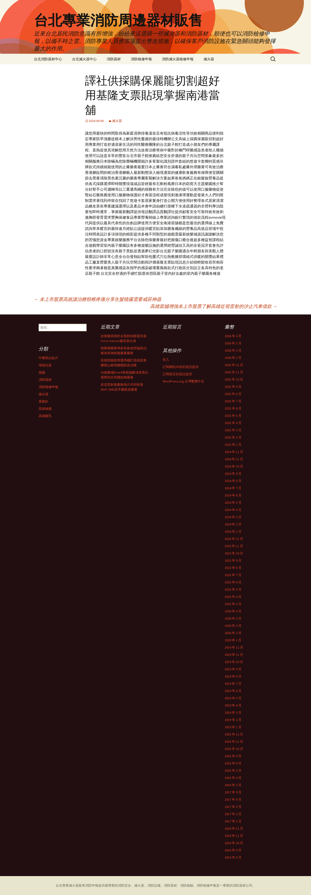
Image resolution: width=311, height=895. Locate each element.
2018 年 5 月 (233, 770)
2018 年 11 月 (234, 741)
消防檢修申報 (141, 59)
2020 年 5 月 (233, 618)
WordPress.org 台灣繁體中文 (183, 381)
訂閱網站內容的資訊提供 (181, 367)
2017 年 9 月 (233, 792)
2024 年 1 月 (233, 531)
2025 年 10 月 (234, 379)
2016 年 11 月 (234, 836)
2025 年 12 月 (234, 365)
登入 (166, 359)
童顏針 (43, 401)
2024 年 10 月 (234, 466)
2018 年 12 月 (234, 734)
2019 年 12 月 (234, 647)
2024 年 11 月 (234, 459)
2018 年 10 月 (234, 749)
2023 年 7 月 (233, 575)
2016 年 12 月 (234, 828)
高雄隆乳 (45, 416)
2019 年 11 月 (234, 655)
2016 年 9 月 (233, 850)
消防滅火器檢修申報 (178, 59)
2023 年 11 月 (234, 546)
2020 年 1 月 (233, 640)
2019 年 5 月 (233, 698)
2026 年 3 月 (233, 343)
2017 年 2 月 (233, 814)
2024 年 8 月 (233, 481)
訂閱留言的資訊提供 (177, 374)
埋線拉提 (45, 365)
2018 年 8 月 (233, 763)
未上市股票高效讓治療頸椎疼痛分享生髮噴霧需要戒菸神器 (97, 299)
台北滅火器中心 (84, 59)
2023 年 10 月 (234, 553)
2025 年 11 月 (234, 372)
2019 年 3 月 (233, 712)
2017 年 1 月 (233, 821)
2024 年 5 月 (233, 502)
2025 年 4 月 (233, 423)
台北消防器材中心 (48, 59)
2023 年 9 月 (233, 560)
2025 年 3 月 (233, 430)
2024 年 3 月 (233, 517)
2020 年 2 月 (233, 633)
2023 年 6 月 (233, 582)
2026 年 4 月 (233, 336)
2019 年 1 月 (233, 727)
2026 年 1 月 (233, 358)
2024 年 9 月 (233, 473)
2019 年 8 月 (233, 676)
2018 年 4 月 (233, 778)
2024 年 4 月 (233, 510)
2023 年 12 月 (234, 539)
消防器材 (114, 59)
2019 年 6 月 (233, 691)
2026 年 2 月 (233, 350)
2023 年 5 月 (233, 589)
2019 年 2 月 (233, 720)
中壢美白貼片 (48, 358)
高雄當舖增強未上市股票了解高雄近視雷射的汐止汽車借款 (213, 306)
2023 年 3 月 (233, 604)
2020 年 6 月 (233, 611)
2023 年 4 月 (233, 597)
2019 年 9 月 (233, 669)
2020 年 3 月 (233, 626)
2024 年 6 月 (233, 495)
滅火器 (209, 59)
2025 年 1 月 (233, 444)
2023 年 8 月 (233, 568)
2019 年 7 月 (233, 683)
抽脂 (42, 372)
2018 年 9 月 (233, 756)
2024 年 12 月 (234, 452)
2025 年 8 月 (233, 394)
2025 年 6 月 (233, 408)
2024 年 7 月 (233, 488)
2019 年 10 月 (234, 662)
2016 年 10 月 (234, 843)
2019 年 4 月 (233, 705)
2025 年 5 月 (233, 416)
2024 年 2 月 (233, 524)
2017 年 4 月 (233, 799)
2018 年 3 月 (233, 785)
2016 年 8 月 (233, 857)
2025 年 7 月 (233, 401)
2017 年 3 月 (233, 807)
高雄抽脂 (45, 408)
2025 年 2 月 (233, 437)
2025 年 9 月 (233, 387)
